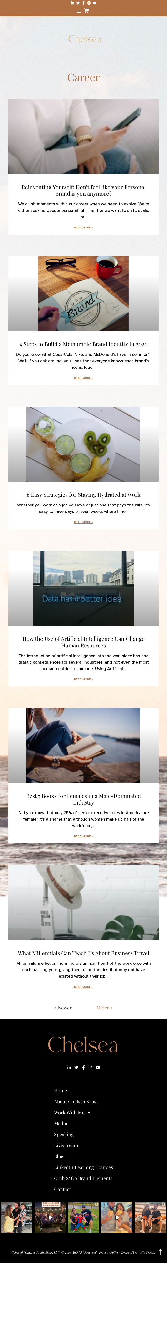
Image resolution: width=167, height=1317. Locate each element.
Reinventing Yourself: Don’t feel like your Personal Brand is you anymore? (83, 190)
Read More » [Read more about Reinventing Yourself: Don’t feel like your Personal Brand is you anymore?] (83, 227)
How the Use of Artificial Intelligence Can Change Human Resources (83, 642)
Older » (105, 1007)
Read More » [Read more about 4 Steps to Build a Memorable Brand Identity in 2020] (83, 378)
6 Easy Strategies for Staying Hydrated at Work (84, 494)
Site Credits (148, 1252)
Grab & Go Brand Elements (83, 1178)
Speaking (64, 1134)
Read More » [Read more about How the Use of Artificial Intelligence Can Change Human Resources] (83, 679)
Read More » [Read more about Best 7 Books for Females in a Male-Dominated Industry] (83, 836)
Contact (62, 1189)
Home (60, 1090)
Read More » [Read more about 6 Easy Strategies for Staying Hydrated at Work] (83, 522)
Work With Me (72, 1112)
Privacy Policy (108, 1252)
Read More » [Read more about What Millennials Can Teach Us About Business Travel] (83, 987)
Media (60, 1123)
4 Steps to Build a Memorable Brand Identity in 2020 (84, 344)
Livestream (66, 1145)
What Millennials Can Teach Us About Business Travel (83, 953)
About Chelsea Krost (76, 1101)
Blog (59, 1156)
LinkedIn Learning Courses (83, 1167)
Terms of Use (129, 1252)
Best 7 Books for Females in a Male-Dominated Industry (83, 799)
